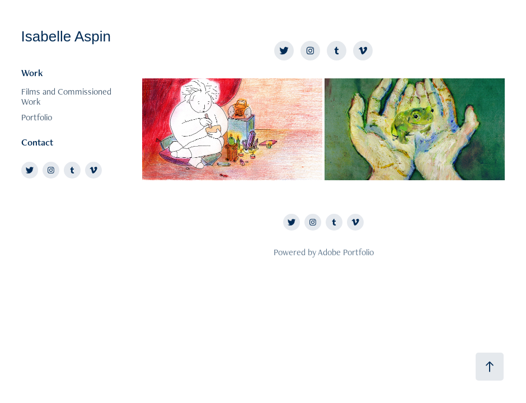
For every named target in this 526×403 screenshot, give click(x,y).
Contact (37, 142)
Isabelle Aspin (66, 36)
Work (32, 73)
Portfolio (36, 117)
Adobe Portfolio (346, 252)
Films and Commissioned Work (66, 96)
